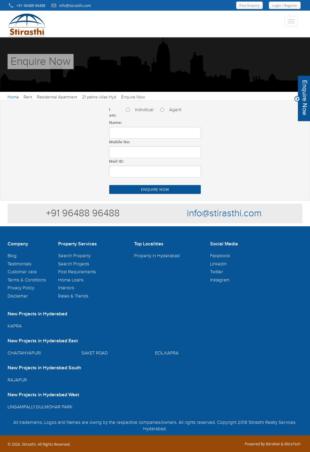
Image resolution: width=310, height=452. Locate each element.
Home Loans (71, 280)
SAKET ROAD (94, 353)
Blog (12, 255)
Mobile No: (119, 142)
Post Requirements (77, 271)
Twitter (216, 271)
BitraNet (273, 444)
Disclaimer (18, 296)
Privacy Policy (21, 288)
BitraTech (293, 444)
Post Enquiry (249, 5)
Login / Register (284, 5)
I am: (112, 112)
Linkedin (218, 264)
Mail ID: (116, 161)
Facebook (220, 255)
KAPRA (15, 326)
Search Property (74, 255)
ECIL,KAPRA (167, 353)
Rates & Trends (73, 296)
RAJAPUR (17, 380)
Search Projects (73, 264)
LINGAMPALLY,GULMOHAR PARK (40, 407)
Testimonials (19, 264)
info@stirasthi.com (224, 213)
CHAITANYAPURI (24, 353)
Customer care (22, 271)
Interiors (66, 288)
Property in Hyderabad (157, 255)
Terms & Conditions (27, 280)
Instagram (219, 280)
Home (13, 97)
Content (302, 98)
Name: (115, 122)
